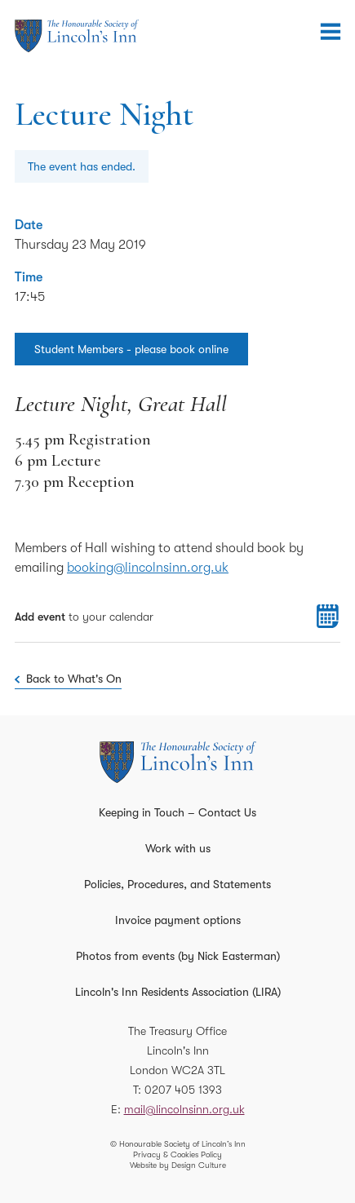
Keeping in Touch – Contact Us (177, 812)
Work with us (178, 848)
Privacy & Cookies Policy (177, 1154)
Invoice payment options (178, 920)
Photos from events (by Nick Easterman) (178, 955)
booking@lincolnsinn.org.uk (148, 567)
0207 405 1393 (183, 1089)
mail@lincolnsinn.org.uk (184, 1109)
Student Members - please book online (131, 349)
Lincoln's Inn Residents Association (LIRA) (178, 991)
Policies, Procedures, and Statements (177, 884)
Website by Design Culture (178, 1165)
